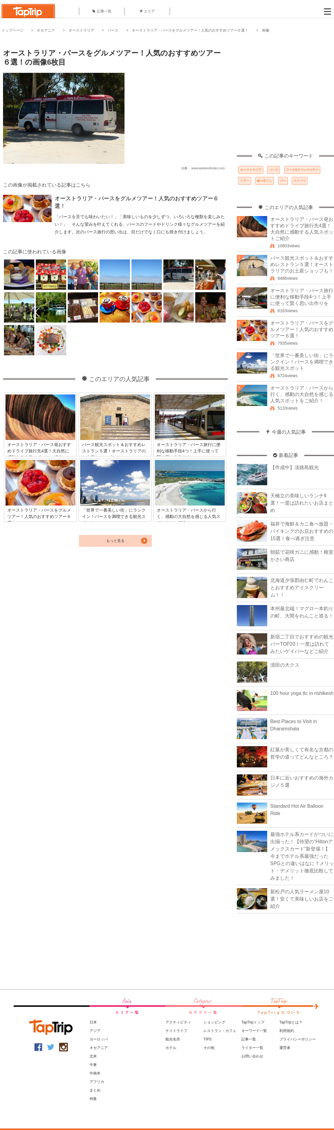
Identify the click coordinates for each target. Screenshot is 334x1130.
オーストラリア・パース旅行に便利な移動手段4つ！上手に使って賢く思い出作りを (301, 297)
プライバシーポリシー (297, 1039)
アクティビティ (178, 1022)
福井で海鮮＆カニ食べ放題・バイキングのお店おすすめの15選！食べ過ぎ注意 (301, 531)
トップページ (12, 30)
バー (283, 180)
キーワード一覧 (254, 1031)
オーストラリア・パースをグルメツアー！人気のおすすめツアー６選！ (190, 30)
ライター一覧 (252, 1048)
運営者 (284, 1048)
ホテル (170, 1048)
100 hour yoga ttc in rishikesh (301, 693)
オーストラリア (81, 30)
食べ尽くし (264, 180)
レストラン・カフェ (219, 1031)
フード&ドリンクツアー (302, 169)
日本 (93, 1022)
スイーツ (300, 180)
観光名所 (172, 1039)
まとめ (95, 1090)
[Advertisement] (57, 96)
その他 (208, 1048)
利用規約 (286, 1031)
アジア (95, 1031)
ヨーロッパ (99, 1039)
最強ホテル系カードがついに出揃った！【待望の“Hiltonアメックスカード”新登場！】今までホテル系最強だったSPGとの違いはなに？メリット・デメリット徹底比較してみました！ (302, 856)
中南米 (95, 1073)
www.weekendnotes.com (208, 168)
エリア (147, 11)
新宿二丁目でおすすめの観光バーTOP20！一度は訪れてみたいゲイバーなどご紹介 (301, 644)
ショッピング (214, 1022)
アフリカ (97, 1082)
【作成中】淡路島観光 (294, 467)
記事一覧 (101, 11)
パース (112, 30)
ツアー (244, 180)
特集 (93, 1099)
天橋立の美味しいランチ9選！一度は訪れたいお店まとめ (301, 503)
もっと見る (115, 541)
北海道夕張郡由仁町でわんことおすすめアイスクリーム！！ (301, 587)
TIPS (207, 1039)
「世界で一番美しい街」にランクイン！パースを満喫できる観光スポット (301, 362)
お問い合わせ (252, 1056)
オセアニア (46, 30)
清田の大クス (284, 665)
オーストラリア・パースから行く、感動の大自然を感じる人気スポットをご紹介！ (301, 394)
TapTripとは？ (290, 1022)
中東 (93, 1065)
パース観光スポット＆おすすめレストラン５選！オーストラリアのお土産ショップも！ (301, 264)
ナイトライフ (176, 1031)
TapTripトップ (252, 1022)
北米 (93, 1056)
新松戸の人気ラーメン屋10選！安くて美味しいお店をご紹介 (301, 899)
